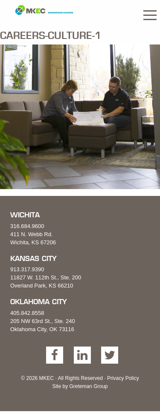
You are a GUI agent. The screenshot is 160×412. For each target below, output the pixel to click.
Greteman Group (88, 386)
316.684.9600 (27, 226)
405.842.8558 (27, 313)
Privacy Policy (123, 378)
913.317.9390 (27, 269)
